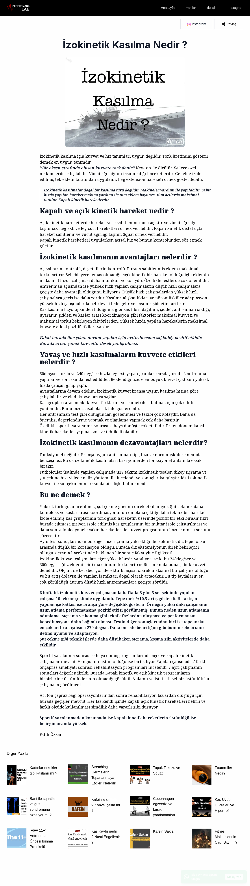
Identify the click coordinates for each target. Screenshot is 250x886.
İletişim (212, 7)
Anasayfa (168, 7)
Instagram (236, 7)
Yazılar (191, 7)
